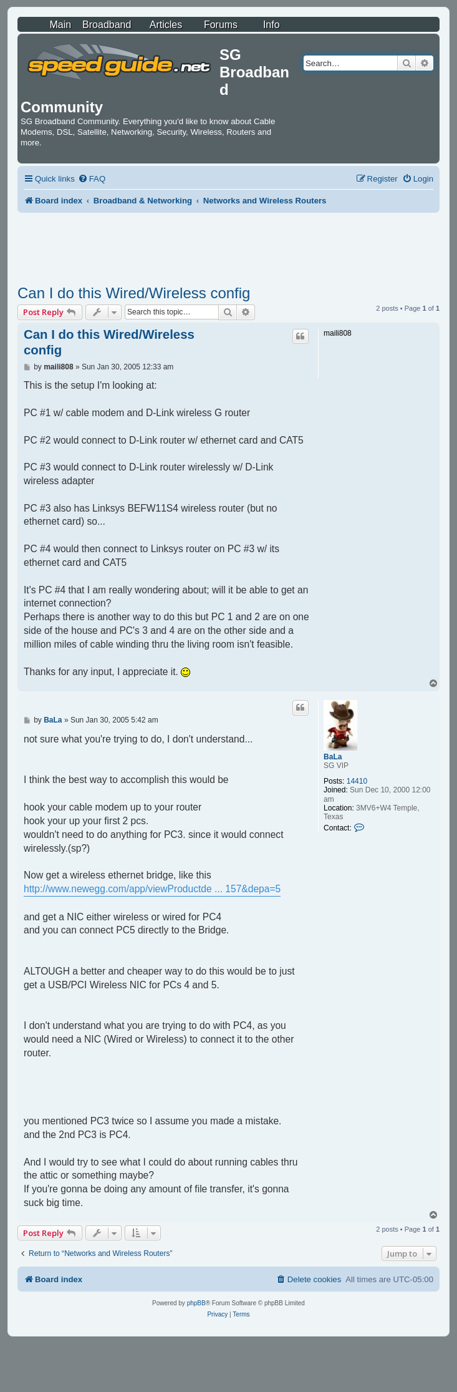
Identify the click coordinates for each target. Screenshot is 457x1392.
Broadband (106, 24)
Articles (166, 24)
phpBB (196, 1303)
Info (271, 24)
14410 (357, 781)
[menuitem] (91, 179)
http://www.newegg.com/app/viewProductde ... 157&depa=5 (152, 888)
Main (60, 24)
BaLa (333, 756)
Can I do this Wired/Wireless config (133, 293)
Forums (221, 24)
